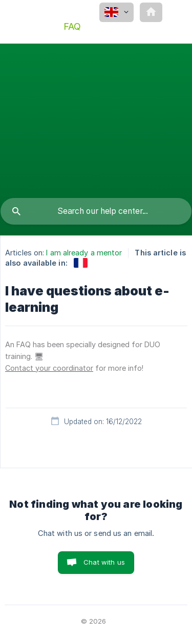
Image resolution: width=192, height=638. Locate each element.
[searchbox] (96, 211)
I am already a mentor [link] (84, 252)
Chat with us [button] (104, 562)
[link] (81, 263)
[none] (116, 12)
